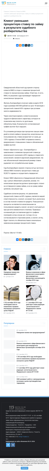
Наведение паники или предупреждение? (31, 332)
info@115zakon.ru (24, 436)
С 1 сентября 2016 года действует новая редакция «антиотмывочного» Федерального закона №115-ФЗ (35, 306)
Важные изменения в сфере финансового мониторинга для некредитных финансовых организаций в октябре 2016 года (35, 276)
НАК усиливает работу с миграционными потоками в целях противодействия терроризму (31, 381)
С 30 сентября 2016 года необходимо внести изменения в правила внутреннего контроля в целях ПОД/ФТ (12, 306)
